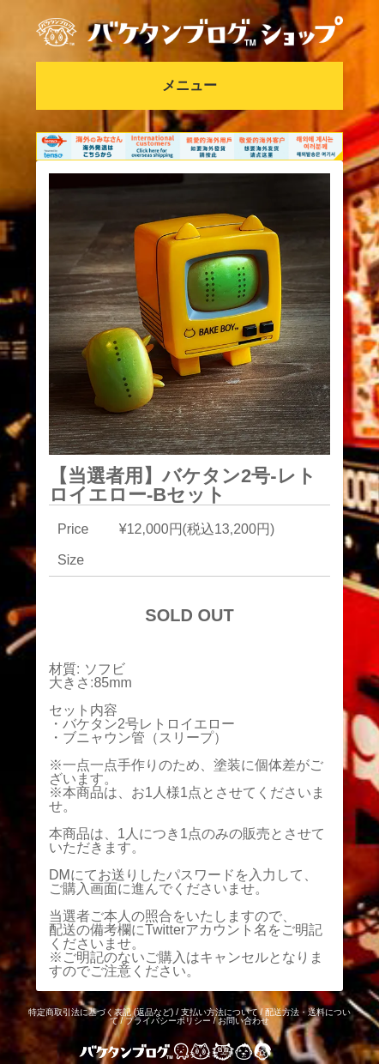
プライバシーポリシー (168, 1020)
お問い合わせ (243, 1020)
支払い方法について (219, 1012)
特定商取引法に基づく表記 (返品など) (100, 1012)
